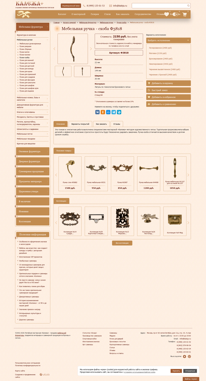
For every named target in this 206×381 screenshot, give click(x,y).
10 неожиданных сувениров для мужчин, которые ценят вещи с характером (32, 267)
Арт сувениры (88, 344)
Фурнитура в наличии (26, 35)
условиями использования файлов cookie (142, 372)
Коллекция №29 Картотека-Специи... (96, 233)
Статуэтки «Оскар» (90, 333)
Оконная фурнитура (29, 151)
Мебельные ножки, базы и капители (28, 98)
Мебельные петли (24, 134)
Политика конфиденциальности (27, 365)
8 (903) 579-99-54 (184, 345)
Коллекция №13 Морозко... (122, 233)
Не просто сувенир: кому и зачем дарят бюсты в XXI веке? (32, 281)
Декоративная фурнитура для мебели (30, 106)
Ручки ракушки (25, 46)
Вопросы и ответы (116, 353)
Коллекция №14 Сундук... (70, 233)
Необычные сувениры (28, 261)
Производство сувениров (92, 336)
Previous (54, 48)
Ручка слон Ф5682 (70, 182)
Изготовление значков (91, 341)
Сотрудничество (124, 14)
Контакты (156, 14)
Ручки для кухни (26, 71)
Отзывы (141, 14)
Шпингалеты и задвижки (27, 129)
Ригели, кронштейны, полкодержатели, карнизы (28, 123)
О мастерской (59, 14)
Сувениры (113, 333)
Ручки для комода (27, 68)
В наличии (24, 201)
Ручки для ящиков (27, 91)
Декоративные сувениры (29, 297)
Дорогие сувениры (26, 320)
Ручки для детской (27, 66)
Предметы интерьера (30, 181)
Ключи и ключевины (26, 112)
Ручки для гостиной (27, 63)
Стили (88, 14)
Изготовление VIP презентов (30, 257)
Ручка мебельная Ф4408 (148, 182)
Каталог (43, 14)
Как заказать (103, 14)
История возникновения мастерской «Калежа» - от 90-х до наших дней (32, 302)
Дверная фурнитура (29, 161)
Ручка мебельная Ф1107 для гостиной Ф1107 (175, 182)
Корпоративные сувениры (119, 344)
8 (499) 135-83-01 (184, 352)
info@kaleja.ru (185, 339)
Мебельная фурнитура (31, 26)
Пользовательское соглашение (26, 363)
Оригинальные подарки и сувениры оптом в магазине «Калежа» (33, 274)
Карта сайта (19, 371)
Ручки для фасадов (27, 80)
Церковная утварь (28, 191)
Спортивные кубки (90, 339)
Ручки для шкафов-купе (29, 88)
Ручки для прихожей (28, 74)
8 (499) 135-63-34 (184, 349)
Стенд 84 (99, 95)
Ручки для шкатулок (27, 82)
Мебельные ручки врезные (30, 43)
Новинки (23, 211)
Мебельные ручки (24, 40)
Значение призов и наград (29, 309)
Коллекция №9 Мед (175, 233)
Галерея (76, 14)
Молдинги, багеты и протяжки (30, 117)
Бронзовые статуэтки (118, 341)
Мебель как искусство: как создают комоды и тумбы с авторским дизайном (33, 250)
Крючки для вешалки (26, 143)
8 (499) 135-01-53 (184, 342)
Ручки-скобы (24, 57)
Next (91, 48)
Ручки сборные (25, 49)
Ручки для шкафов (27, 85)
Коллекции (25, 221)
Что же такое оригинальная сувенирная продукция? (30, 291)
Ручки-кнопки (25, 55)
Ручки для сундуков (27, 77)
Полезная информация (32, 234)
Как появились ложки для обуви (32, 286)
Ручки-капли (24, 52)
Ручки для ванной (27, 60)
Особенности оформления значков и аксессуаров (33, 242)
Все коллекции (122, 243)
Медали (112, 336)
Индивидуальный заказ (70, 6)
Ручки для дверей (116, 339)
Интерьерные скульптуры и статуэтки (30, 314)
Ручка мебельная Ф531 (96, 182)
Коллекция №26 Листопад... (148, 233)
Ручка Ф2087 (122, 182)
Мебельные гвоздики (26, 139)
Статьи (112, 347)
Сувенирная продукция (31, 171)
